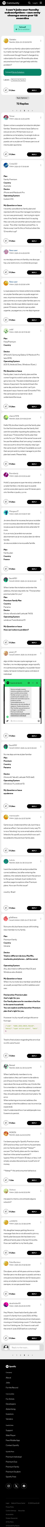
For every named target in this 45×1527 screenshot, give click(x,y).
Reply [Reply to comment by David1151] (34, 642)
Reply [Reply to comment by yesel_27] (34, 736)
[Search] (29, 3)
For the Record (12, 1388)
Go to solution (24, 29)
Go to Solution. (18, 72)
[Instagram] (9, 1487)
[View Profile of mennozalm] (14, 815)
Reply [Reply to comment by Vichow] (34, 1212)
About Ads (21, 1511)
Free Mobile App (13, 1441)
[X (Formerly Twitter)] (16, 1487)
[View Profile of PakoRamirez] (15, 1263)
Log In (35, 3)
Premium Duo (11, 1462)
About (8, 1378)
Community (10, 3)
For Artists (10, 1399)
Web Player (10, 1436)
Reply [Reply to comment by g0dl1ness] (34, 1056)
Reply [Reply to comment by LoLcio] (34, 908)
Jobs (8, 1383)
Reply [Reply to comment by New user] (34, 272)
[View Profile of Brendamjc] (13, 473)
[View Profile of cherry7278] (14, 416)
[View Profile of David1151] (13, 578)
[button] (41, 41)
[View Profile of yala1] (11, 329)
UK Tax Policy (10, 1523)
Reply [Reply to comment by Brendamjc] (34, 502)
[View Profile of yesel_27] (12, 652)
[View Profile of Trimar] (11, 116)
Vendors (9, 1419)
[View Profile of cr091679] (13, 1221)
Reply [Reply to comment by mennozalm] (34, 851)
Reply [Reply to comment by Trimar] (34, 154)
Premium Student (13, 1472)
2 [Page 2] (20, 110)
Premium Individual (14, 1457)
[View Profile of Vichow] (12, 1190)
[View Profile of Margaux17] (14, 511)
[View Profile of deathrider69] (15, 1304)
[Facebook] (24, 1487)
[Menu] (41, 3)
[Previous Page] (13, 110)
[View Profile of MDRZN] (12, 1133)
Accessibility (9, 1515)
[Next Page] (32, 110)
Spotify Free (11, 1477)
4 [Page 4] (28, 110)
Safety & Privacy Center (18, 1504)
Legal (7, 1504)
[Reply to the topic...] (24, 1348)
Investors (10, 1414)
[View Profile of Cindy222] (13, 163)
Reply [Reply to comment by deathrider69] (34, 1339)
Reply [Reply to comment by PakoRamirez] (34, 1294)
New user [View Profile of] (13, 250)
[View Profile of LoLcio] (12, 860)
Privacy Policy (10, 1508)
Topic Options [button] (22, 98)
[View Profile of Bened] (12, 1066)
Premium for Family (18, 80)
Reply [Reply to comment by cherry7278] (34, 464)
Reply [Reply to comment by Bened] (34, 1124)
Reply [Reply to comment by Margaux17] (34, 569)
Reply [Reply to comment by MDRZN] (34, 1181)
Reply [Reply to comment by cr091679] (34, 1253)
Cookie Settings (11, 1511)
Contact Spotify (12, 1446)
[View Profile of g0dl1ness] (13, 917)
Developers (11, 1404)
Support (9, 1431)
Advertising (10, 1409)
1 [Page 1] (16, 110)
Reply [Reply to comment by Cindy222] (34, 241)
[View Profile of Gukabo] (12, 39)
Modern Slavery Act (12, 1519)
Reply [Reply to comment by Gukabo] (34, 90)
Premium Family (12, 1467)
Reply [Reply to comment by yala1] (34, 407)
